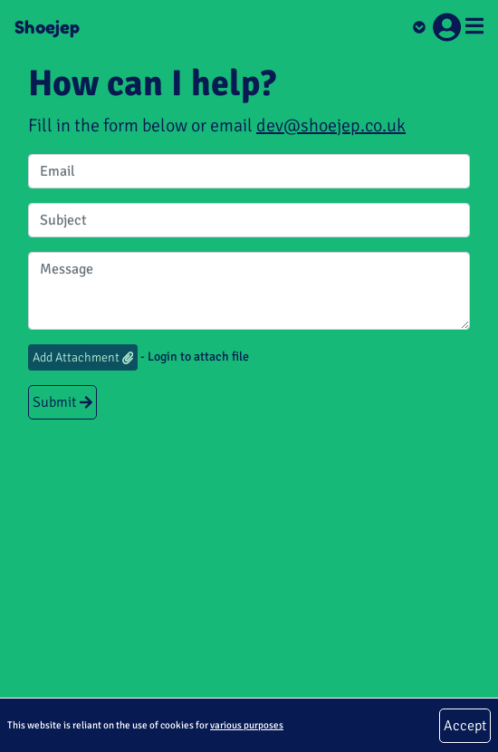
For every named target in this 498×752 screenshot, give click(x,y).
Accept (465, 726)
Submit (62, 402)
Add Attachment (83, 357)
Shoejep (47, 27)
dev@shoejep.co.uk (331, 125)
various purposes (246, 724)
